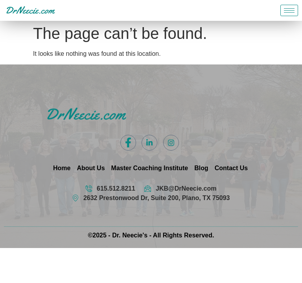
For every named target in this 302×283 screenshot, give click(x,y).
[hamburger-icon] (289, 10)
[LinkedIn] (149, 143)
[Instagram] (171, 143)
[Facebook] (128, 143)
